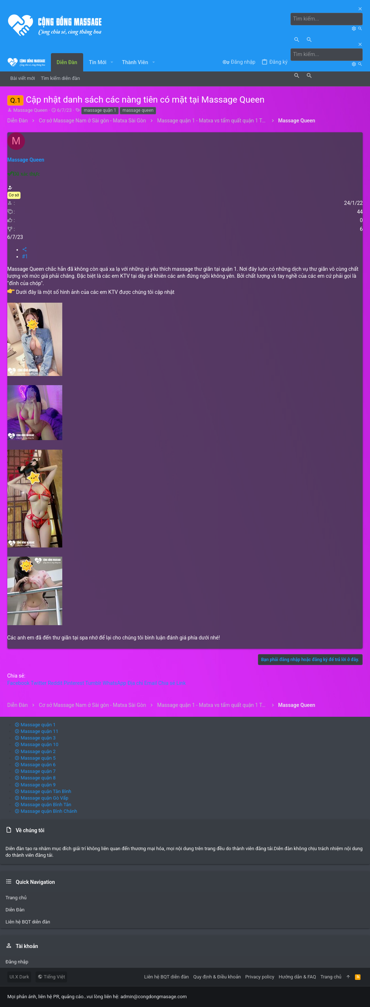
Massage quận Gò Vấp (41, 798)
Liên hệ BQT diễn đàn (27, 922)
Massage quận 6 (35, 764)
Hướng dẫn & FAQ (297, 977)
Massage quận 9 (35, 784)
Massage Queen (30, 110)
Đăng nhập (16, 961)
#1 (25, 256)
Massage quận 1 (35, 724)
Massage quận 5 (35, 757)
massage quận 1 (100, 110)
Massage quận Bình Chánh (46, 811)
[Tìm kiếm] (327, 19)
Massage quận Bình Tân (43, 804)
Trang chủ (15, 897)
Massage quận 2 (35, 751)
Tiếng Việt (51, 977)
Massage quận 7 (35, 771)
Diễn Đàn (15, 909)
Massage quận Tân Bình (43, 791)
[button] (111, 62)
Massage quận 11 (36, 731)
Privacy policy (259, 977)
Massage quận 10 (36, 744)
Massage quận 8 (35, 778)
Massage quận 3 (35, 738)
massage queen (137, 110)
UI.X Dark (19, 977)
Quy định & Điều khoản (217, 977)
